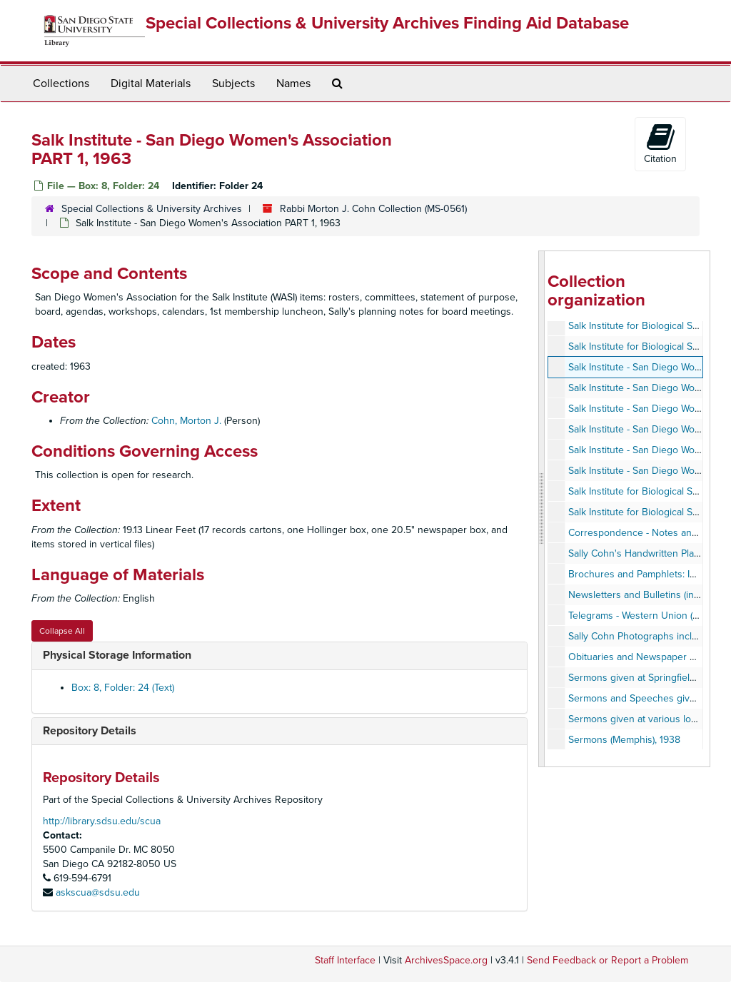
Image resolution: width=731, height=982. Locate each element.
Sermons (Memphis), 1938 (624, 740)
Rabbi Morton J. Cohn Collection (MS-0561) (373, 209)
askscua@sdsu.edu (98, 892)
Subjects (233, 83)
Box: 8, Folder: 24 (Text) (122, 688)
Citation (660, 143)
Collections (61, 83)
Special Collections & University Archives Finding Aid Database (387, 23)
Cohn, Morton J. (186, 421)
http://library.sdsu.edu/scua (102, 821)
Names (293, 83)
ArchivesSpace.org (446, 960)
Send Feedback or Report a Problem (607, 960)
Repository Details (89, 731)
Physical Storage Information (117, 655)
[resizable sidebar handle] (542, 508)
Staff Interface (345, 960)
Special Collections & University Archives (151, 209)
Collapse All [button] (62, 631)
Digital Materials (151, 83)
